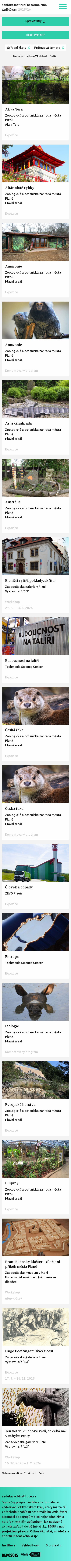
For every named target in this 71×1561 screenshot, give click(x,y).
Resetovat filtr (35, 35)
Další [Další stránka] (54, 56)
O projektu (53, 1545)
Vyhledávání (30, 1545)
